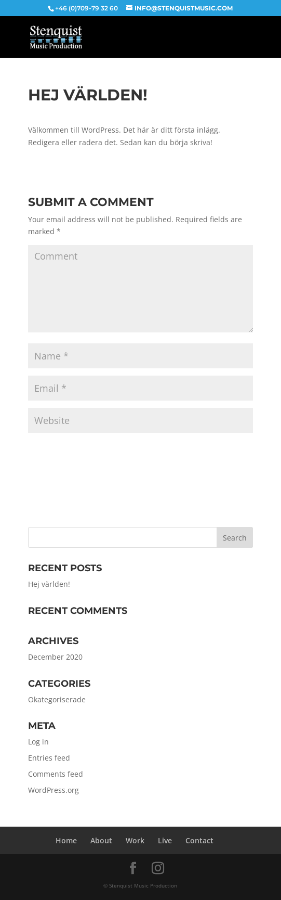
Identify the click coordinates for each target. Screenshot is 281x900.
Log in (38, 742)
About (101, 840)
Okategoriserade (57, 699)
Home (66, 840)
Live (165, 840)
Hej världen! (49, 584)
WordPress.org (53, 790)
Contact (199, 840)
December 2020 (55, 657)
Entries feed (49, 758)
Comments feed (55, 774)
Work (135, 840)
